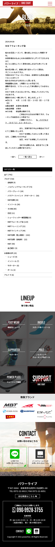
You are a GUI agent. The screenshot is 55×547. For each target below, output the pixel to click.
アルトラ (7, 275)
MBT (9, 243)
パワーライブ (27, 483)
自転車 (10, 182)
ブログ (7, 179)
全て (6, 174)
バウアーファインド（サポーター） (22, 195)
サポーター (12, 265)
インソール (12, 204)
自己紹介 (11, 248)
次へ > (41, 156)
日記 (9, 213)
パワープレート (14, 191)
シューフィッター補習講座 (18, 217)
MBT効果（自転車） (16, 239)
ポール (10, 270)
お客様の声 (8, 253)
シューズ (11, 256)
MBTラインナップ (15, 230)
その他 (10, 208)
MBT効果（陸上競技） (16, 235)
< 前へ (13, 156)
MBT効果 (11, 200)
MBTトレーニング (15, 226)
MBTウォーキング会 (16, 222)
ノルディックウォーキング (18, 187)
